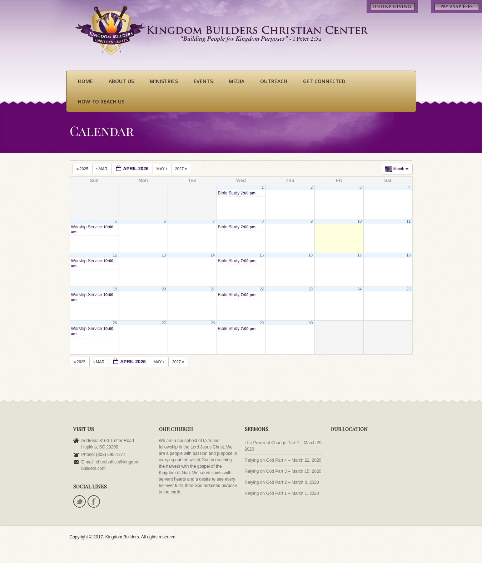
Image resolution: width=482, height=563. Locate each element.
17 (359, 255)
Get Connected (324, 81)
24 (359, 289)
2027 (181, 169)
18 (408, 255)
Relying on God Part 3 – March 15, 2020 (283, 471)
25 (408, 289)
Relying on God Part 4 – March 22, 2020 (283, 460)
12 (115, 255)
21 (212, 289)
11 (408, 221)
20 (164, 289)
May (162, 169)
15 (261, 255)
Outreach (273, 81)
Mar (102, 169)
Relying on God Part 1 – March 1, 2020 (282, 493)
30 (310, 323)
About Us (121, 81)
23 (310, 289)
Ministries (164, 81)
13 (164, 255)
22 (261, 289)
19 (115, 289)
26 (115, 323)
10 (359, 221)
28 (212, 323)
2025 (83, 169)
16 (310, 255)
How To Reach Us (101, 101)
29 (261, 323)
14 (212, 255)
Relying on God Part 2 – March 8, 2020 (282, 482)
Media (236, 81)
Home (85, 81)
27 (164, 323)
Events (203, 81)
